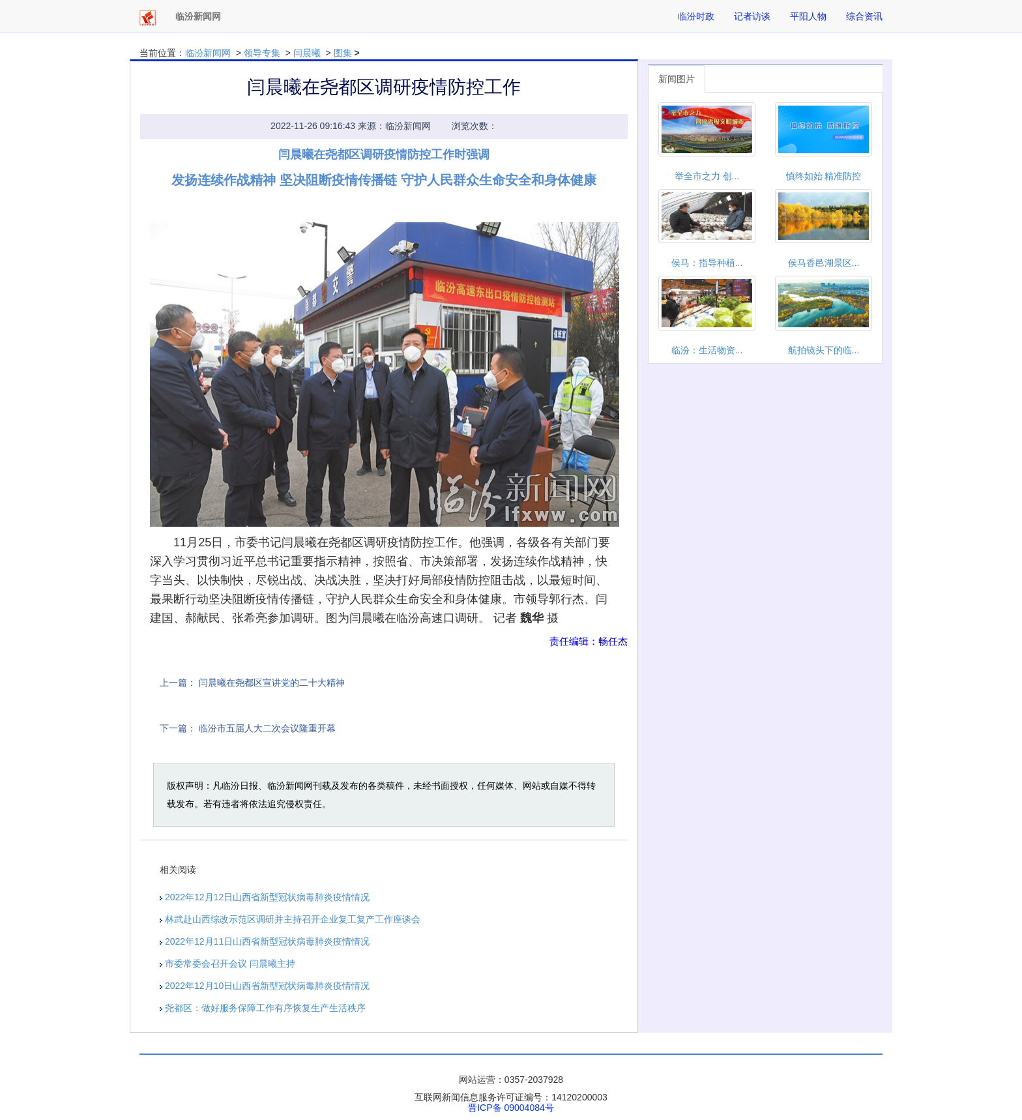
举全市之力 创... (707, 176)
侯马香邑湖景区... (824, 263)
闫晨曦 (307, 53)
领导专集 (262, 53)
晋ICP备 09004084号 (511, 1107)
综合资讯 (864, 16)
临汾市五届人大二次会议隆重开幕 (267, 728)
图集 (343, 53)
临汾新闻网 (208, 53)
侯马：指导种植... (707, 263)
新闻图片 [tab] (676, 79)
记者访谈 (752, 16)
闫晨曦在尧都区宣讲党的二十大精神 (272, 682)
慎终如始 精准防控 (824, 176)
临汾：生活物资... (707, 350)
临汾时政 (696, 16)
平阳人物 (808, 16)
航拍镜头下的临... (824, 350)
